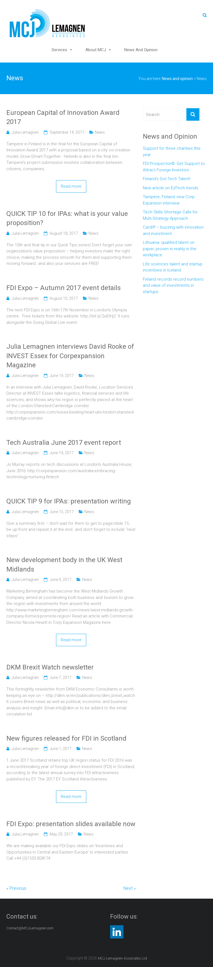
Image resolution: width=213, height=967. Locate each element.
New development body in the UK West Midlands (64, 564)
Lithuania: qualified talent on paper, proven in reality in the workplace (169, 248)
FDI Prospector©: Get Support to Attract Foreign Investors (174, 166)
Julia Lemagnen (25, 132)
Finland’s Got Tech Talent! (166, 178)
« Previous (16, 888)
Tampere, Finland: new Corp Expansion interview (169, 200)
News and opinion (141, 49)
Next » (129, 888)
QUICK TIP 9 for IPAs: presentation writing (68, 501)
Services (59, 49)
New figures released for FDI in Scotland (66, 738)
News (100, 132)
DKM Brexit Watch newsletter (50, 667)
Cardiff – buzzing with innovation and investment (173, 230)
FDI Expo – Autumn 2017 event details (63, 288)
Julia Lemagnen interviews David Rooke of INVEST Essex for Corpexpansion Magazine (70, 356)
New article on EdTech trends (170, 187)
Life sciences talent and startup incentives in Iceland (172, 267)
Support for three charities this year (172, 151)
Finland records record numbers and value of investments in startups (173, 285)
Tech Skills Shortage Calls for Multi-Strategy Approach (170, 215)
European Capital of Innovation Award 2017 (63, 117)
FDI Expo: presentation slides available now (70, 824)
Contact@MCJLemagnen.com (30, 928)
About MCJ (95, 49)
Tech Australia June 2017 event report (63, 442)
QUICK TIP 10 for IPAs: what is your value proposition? (67, 218)
